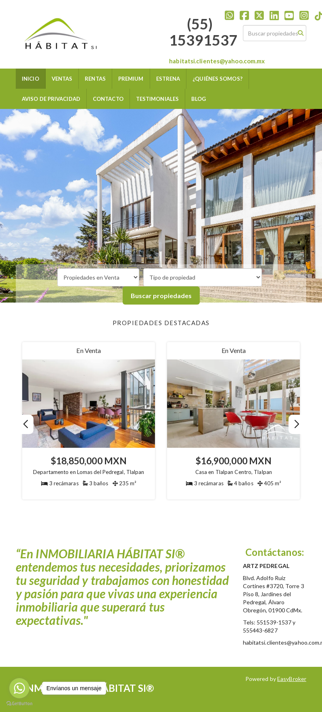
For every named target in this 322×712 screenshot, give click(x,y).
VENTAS (62, 78)
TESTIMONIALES (157, 99)
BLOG (198, 99)
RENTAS (95, 78)
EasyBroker (291, 678)
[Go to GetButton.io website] (19, 703)
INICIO (30, 78)
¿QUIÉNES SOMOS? (217, 78)
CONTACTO (108, 99)
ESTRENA (168, 78)
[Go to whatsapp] (19, 688)
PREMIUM (131, 78)
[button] (296, 424)
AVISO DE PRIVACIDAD (51, 99)
